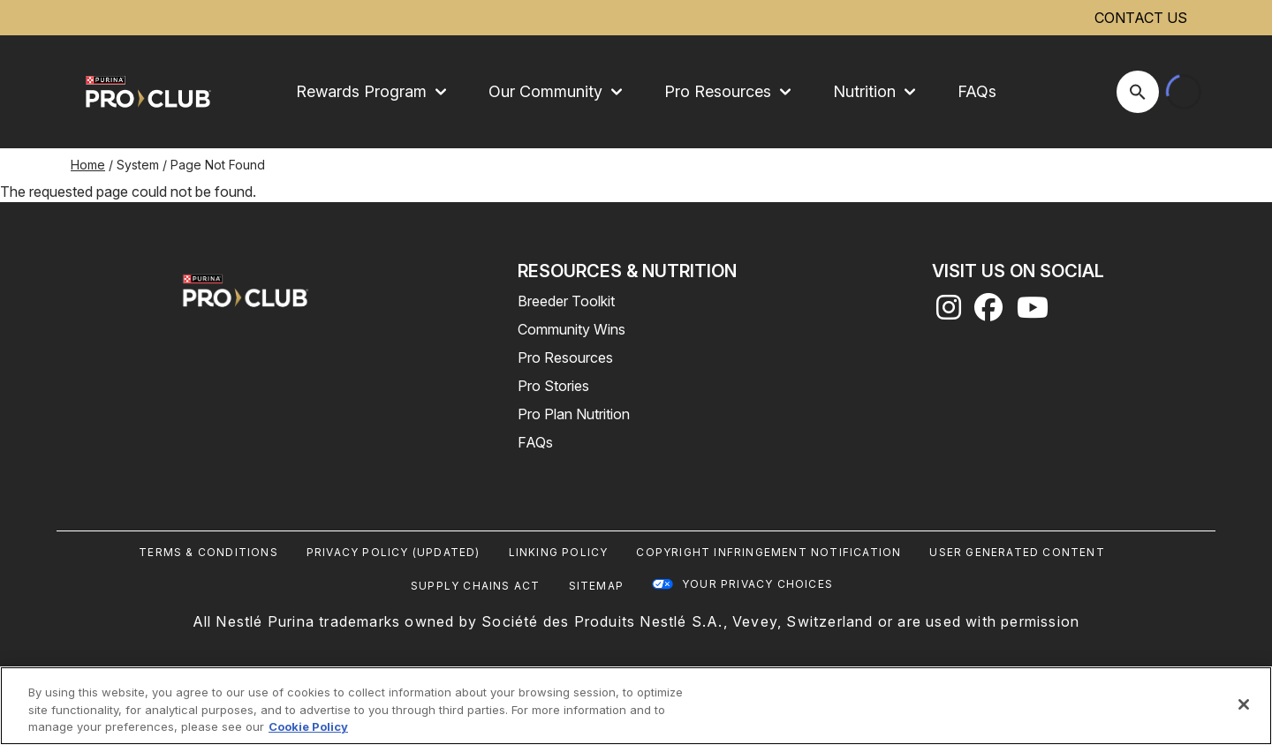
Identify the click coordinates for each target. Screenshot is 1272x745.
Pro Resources (565, 357)
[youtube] (1033, 312)
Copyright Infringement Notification (768, 552)
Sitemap (596, 585)
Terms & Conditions (208, 552)
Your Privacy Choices (757, 584)
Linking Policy (559, 552)
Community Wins (571, 329)
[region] (636, 705)
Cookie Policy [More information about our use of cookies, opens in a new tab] (308, 726)
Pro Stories (553, 386)
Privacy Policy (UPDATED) (394, 552)
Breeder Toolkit (566, 301)
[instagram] (948, 312)
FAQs (977, 91)
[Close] (1243, 704)
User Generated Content (1016, 552)
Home (88, 164)
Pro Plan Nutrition (574, 414)
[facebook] (988, 312)
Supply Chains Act (475, 585)
